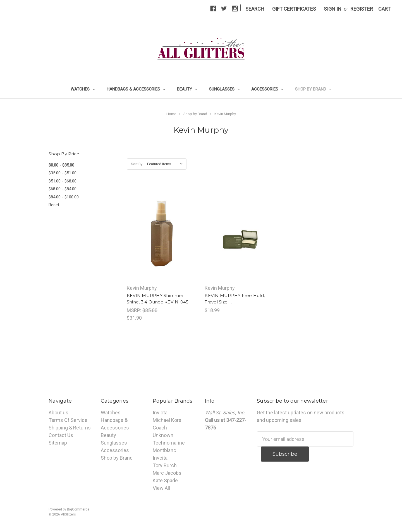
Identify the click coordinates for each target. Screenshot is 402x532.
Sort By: (137, 164)
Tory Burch (165, 465)
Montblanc (164, 450)
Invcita (160, 458)
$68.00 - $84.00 (62, 188)
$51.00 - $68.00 (62, 181)
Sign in (332, 9)
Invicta (160, 412)
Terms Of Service (68, 420)
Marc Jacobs (167, 473)
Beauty (187, 89)
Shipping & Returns (70, 428)
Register (361, 9)
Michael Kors (167, 420)
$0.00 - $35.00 (61, 165)
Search (254, 9)
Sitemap (58, 443)
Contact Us (61, 435)
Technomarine (169, 443)
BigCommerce (78, 509)
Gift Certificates (294, 9)
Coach (160, 428)
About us (58, 412)
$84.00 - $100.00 (64, 197)
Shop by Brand (313, 89)
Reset (54, 204)
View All (161, 488)
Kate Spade (165, 480)
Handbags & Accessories (136, 89)
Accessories (267, 89)
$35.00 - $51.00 (62, 172)
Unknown (163, 435)
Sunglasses (224, 89)
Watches (83, 89)
